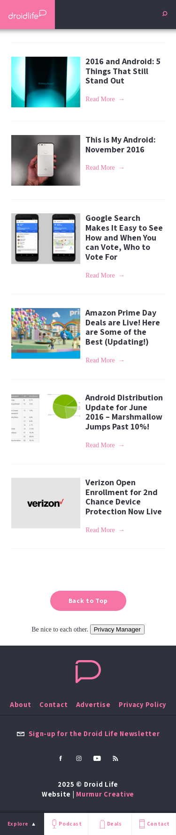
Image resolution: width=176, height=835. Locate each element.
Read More (100, 99)
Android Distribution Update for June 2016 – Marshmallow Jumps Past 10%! (124, 412)
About (20, 704)
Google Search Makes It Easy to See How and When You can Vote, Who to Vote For (124, 237)
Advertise (93, 704)
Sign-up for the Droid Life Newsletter (88, 733)
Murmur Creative (105, 794)
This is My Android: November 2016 (120, 144)
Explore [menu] (18, 823)
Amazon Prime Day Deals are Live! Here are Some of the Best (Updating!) (122, 327)
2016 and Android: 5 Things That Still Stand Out (123, 71)
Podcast (66, 824)
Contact (153, 824)
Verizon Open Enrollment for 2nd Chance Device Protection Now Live (123, 497)
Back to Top (88, 600)
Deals (110, 824)
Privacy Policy (142, 704)
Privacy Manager (117, 629)
